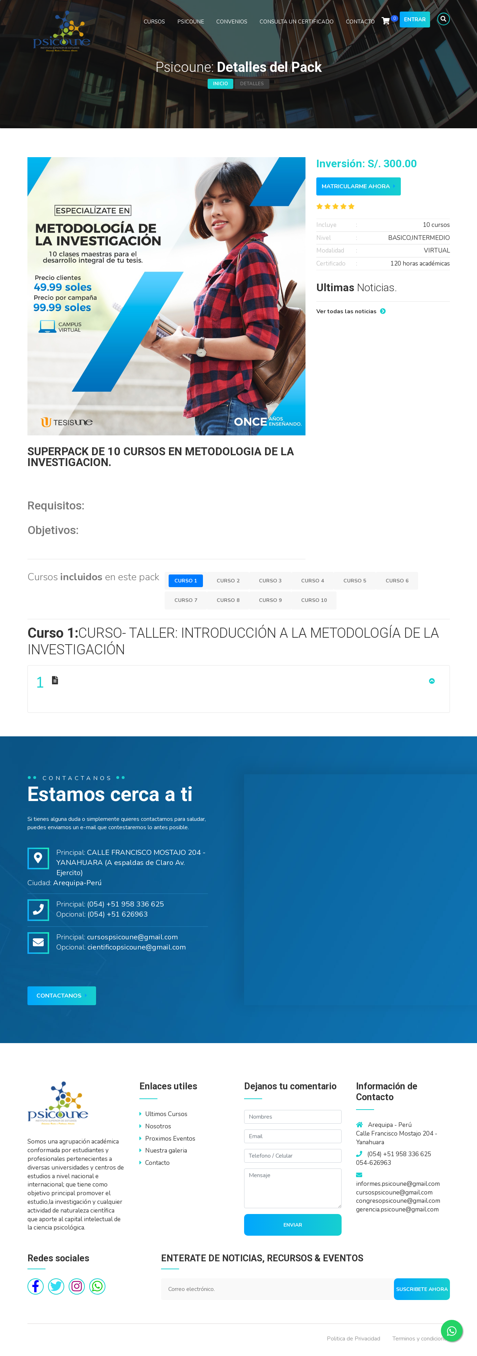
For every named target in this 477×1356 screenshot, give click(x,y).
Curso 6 (413, 580)
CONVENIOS (231, 29)
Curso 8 (232, 600)
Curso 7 (187, 600)
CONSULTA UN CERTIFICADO (297, 29)
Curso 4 (322, 580)
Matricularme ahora (358, 186)
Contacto (154, 1166)
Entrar (415, 27)
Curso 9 (277, 600)
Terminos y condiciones (421, 1341)
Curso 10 (324, 600)
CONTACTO (360, 29)
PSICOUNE (190, 29)
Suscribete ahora (422, 1291)
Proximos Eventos (167, 1141)
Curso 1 (187, 580)
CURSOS (154, 29)
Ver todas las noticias (351, 311)
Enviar (292, 1227)
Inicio (220, 84)
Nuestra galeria (163, 1153)
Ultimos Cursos (163, 1116)
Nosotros (155, 1129)
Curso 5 (367, 580)
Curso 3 (277, 580)
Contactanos (61, 998)
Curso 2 (232, 580)
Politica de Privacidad (353, 1341)
